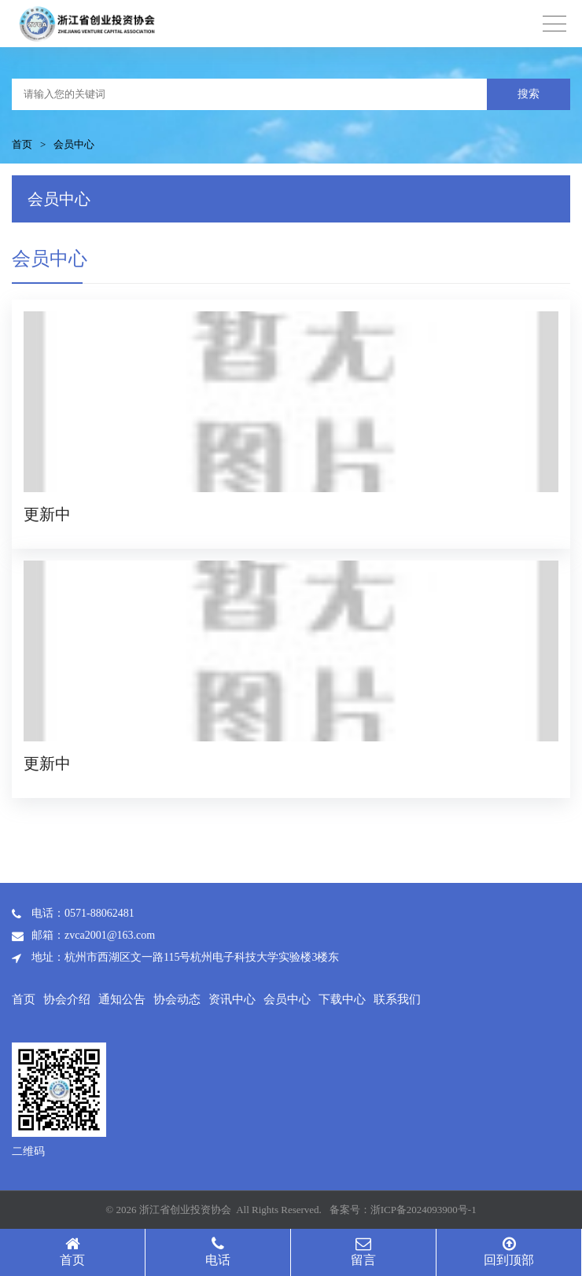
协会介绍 (66, 999)
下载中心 (342, 999)
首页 (22, 144)
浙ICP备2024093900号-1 (423, 1209)
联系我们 (397, 999)
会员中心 (73, 144)
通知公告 (122, 999)
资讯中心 (232, 999)
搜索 (529, 94)
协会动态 (177, 999)
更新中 (47, 514)
